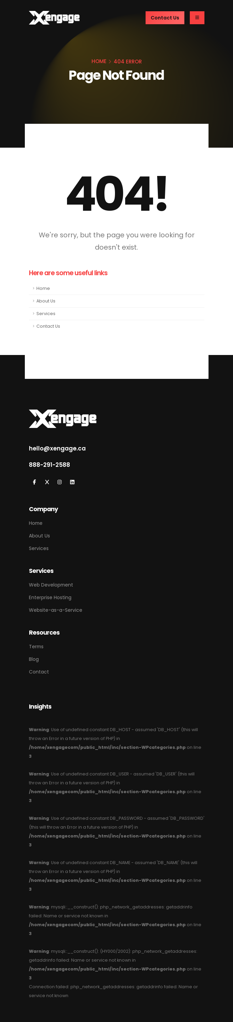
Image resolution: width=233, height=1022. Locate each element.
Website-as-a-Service (55, 610)
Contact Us (48, 326)
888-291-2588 (49, 465)
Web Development (51, 584)
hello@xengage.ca (57, 448)
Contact (39, 671)
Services (45, 313)
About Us (45, 301)
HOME (98, 61)
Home (43, 288)
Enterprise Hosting (50, 597)
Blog (34, 659)
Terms (36, 646)
